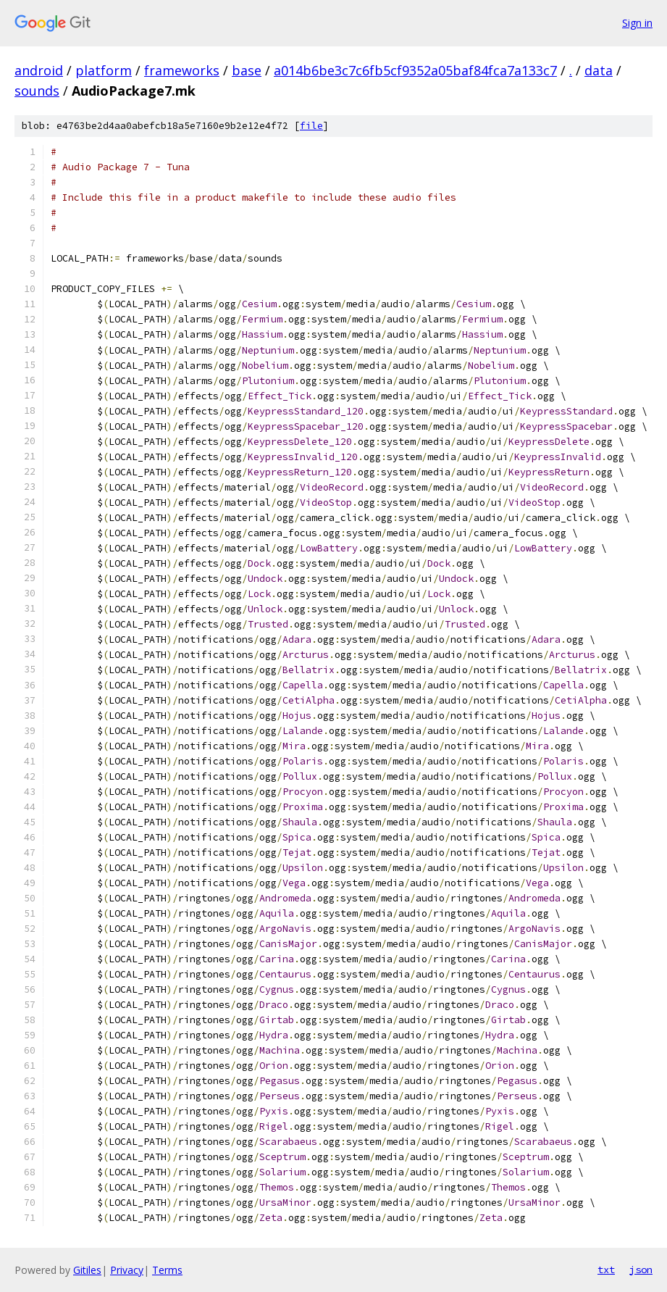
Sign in (637, 23)
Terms (167, 1270)
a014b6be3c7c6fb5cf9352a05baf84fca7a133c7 (415, 70)
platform (103, 70)
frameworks (181, 70)
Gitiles (87, 1270)
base (246, 70)
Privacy (126, 1270)
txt (606, 1269)
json (641, 1269)
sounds (36, 90)
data (598, 70)
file (311, 126)
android (38, 70)
